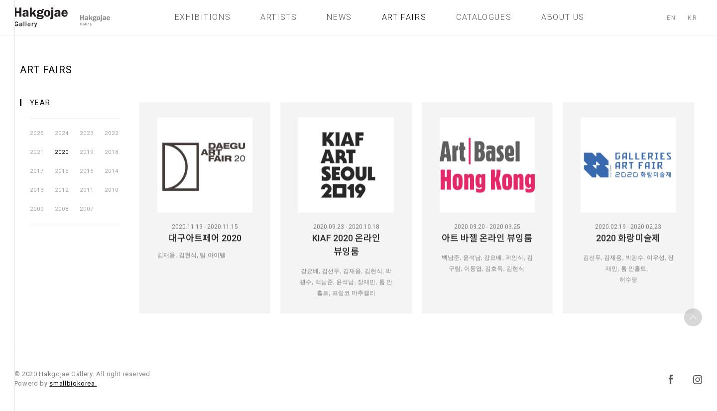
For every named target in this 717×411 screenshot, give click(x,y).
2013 (37, 190)
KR (693, 20)
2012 (62, 190)
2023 (87, 133)
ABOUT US (563, 19)
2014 (112, 171)
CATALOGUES (483, 19)
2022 (112, 133)
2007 (87, 209)
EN (671, 20)
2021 (37, 152)
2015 (87, 171)
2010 (112, 190)
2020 (62, 152)
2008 (62, 209)
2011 (87, 190)
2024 (62, 133)
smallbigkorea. (73, 383)
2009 (37, 209)
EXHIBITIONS (203, 19)
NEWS (339, 19)
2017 (37, 171)
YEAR (40, 102)
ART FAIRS (404, 19)
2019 (87, 152)
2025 (37, 133)
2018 (112, 152)
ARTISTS (278, 19)
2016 (62, 171)
